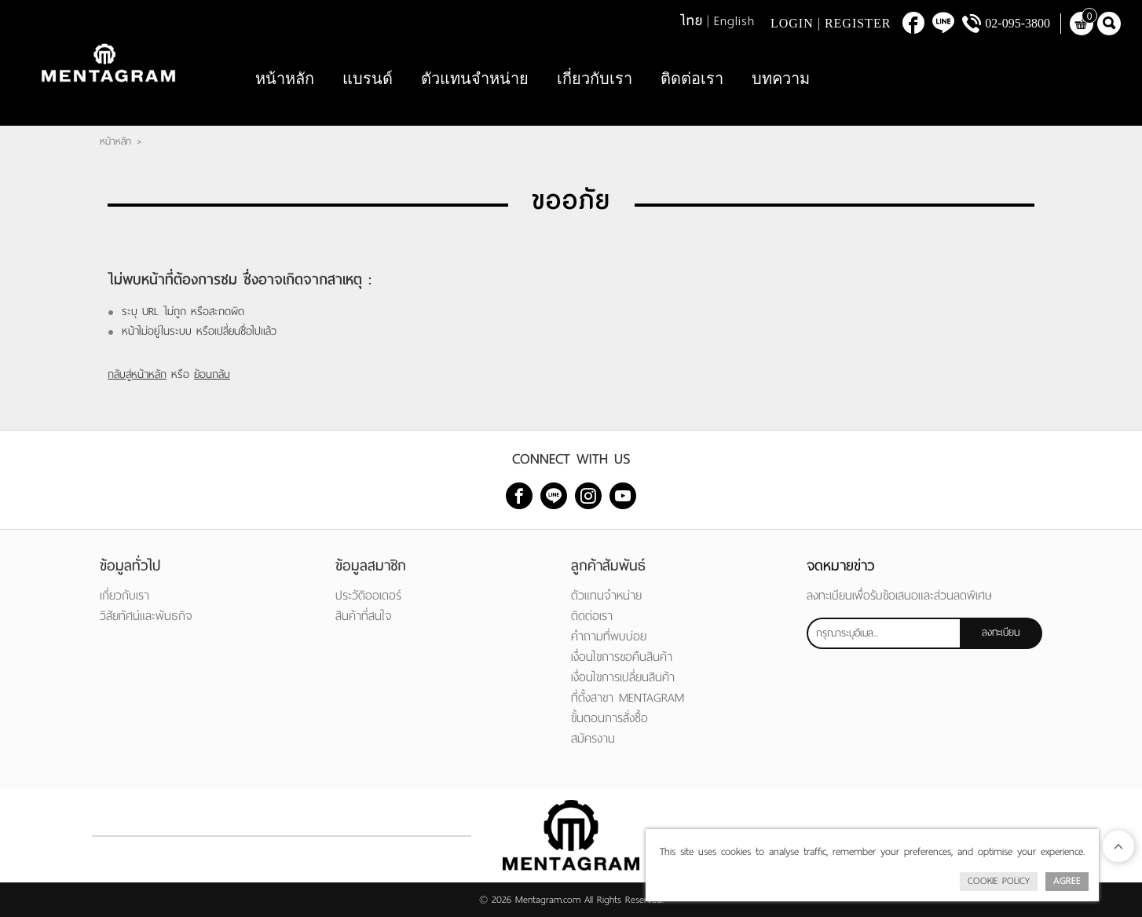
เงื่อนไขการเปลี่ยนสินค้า (623, 677)
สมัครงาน (593, 738)
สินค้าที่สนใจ (363, 615)
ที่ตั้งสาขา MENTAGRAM (627, 697)
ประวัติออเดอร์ (368, 595)
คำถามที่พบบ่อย (608, 636)
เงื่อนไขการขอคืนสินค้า (621, 656)
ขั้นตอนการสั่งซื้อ (609, 717)
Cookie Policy (999, 880)
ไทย (691, 21)
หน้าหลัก (284, 78)
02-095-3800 (1017, 23)
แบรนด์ (367, 78)
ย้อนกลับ (212, 374)
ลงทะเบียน (1000, 632)
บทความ (781, 78)
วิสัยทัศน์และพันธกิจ (146, 615)
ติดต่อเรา (692, 78)
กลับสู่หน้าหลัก (137, 374)
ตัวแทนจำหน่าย (475, 78)
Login (792, 23)
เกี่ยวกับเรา (594, 78)
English (734, 21)
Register (858, 23)
